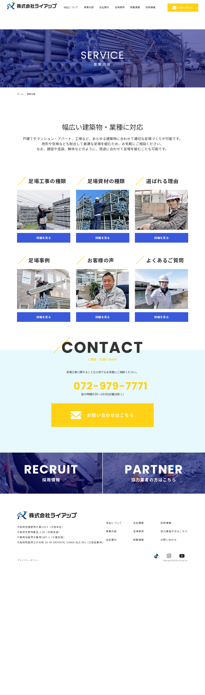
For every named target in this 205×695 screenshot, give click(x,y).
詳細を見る (43, 238)
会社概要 (138, 522)
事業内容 (89, 7)
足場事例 (120, 7)
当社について (71, 7)
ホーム (20, 93)
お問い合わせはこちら (102, 415)
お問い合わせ (185, 7)
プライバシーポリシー (28, 560)
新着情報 (135, 7)
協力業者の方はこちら (174, 531)
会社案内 (104, 7)
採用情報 (150, 7)
